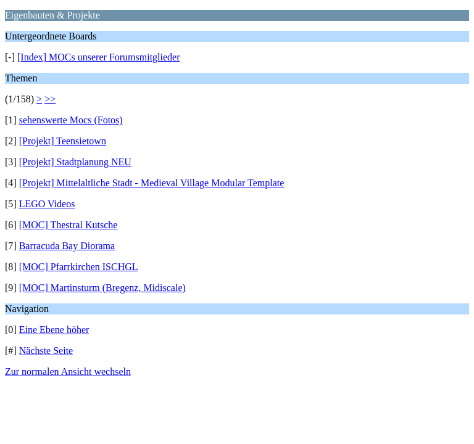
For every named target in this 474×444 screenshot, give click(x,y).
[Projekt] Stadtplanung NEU (75, 162)
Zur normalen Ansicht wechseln (68, 371)
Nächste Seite (46, 350)
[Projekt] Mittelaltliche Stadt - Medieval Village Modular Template (152, 183)
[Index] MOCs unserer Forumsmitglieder (98, 57)
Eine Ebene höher (54, 329)
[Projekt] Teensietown (62, 141)
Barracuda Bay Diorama (67, 245)
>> (50, 99)
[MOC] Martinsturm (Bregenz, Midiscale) (102, 287)
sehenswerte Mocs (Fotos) (71, 120)
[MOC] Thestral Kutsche (68, 225)
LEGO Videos (47, 204)
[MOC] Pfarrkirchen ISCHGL (78, 266)
